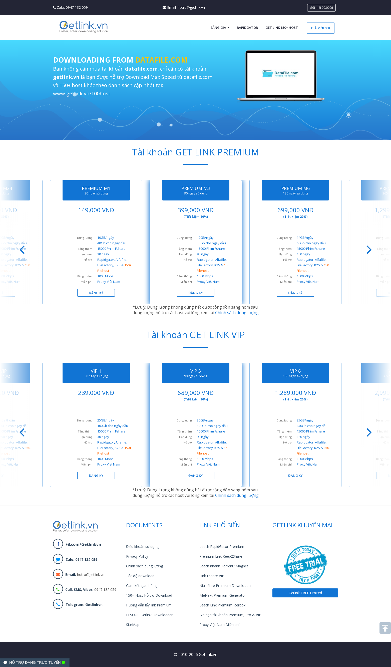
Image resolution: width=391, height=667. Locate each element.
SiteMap (132, 624)
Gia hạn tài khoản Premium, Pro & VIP (230, 614)
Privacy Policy (137, 556)
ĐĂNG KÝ (96, 293)
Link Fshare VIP (211, 575)
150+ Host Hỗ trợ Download (149, 595)
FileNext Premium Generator (222, 595)
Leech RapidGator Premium (221, 546)
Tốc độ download (140, 575)
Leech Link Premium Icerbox (222, 605)
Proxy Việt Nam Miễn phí (219, 624)
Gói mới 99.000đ (321, 8)
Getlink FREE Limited (305, 592)
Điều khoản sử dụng (142, 546)
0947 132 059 (77, 7)
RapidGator (247, 27)
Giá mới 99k (320, 28)
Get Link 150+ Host (281, 27)
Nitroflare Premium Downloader (225, 585)
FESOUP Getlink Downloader (149, 614)
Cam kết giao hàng (141, 585)
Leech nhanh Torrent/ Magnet (223, 566)
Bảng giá (219, 27)
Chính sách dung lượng (237, 312)
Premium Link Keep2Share (220, 556)
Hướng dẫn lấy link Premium (149, 605)
